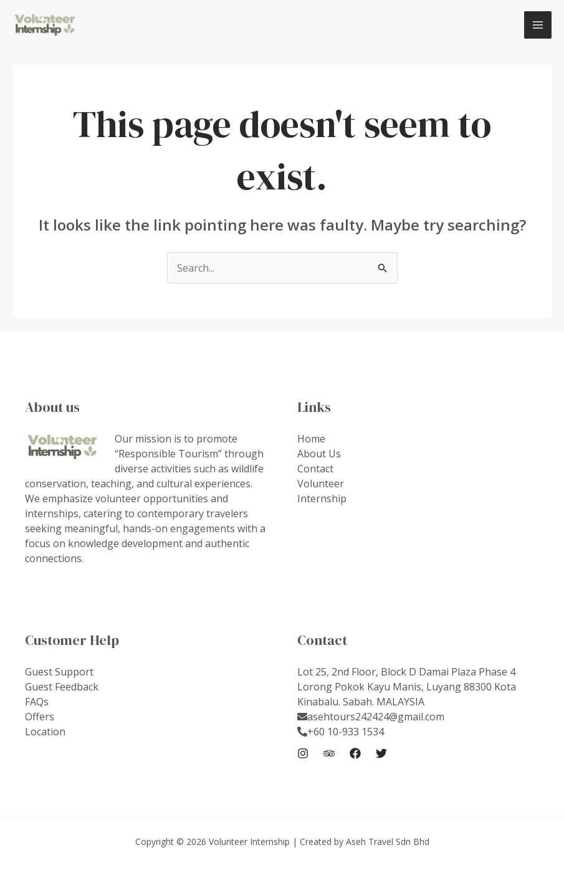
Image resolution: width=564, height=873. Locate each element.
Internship (322, 498)
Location (45, 731)
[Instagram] (302, 753)
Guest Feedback (61, 687)
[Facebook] (355, 753)
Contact (315, 468)
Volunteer (320, 483)
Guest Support (59, 672)
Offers (39, 716)
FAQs (37, 701)
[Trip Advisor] (329, 753)
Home (311, 439)
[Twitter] (381, 753)
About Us (319, 453)
